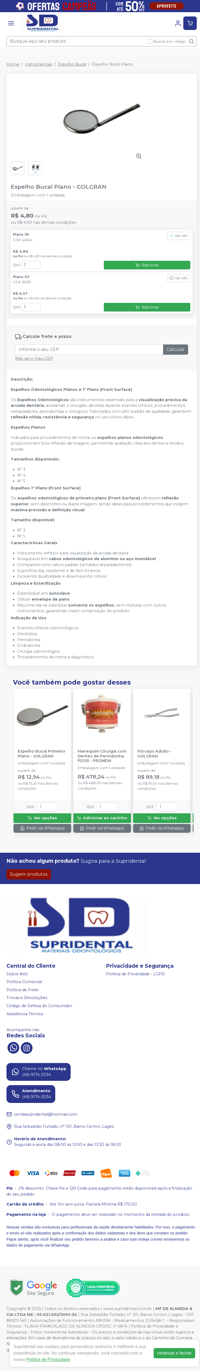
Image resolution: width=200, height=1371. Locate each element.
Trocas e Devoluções (26, 998)
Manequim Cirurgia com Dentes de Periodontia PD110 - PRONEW (102, 756)
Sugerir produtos (28, 874)
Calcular (176, 349)
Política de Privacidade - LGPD (135, 973)
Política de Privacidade (48, 1359)
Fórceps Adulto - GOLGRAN (154, 753)
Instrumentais (38, 64)
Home (12, 64)
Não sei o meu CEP (34, 358)
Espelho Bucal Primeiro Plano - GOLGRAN (41, 753)
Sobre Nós (16, 973)
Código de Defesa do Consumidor (39, 1005)
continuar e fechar (174, 1353)
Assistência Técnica (24, 1013)
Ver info (179, 236)
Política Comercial (24, 981)
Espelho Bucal (72, 64)
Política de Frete (22, 989)
